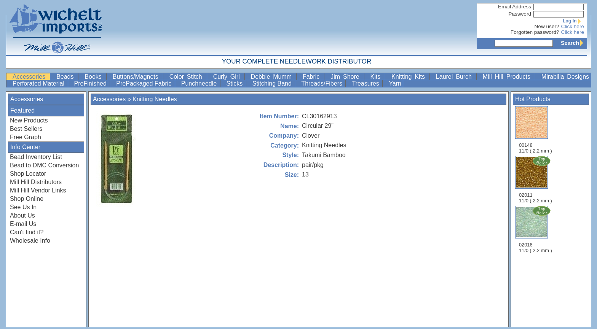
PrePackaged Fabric (144, 83)
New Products (29, 120)
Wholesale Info (30, 240)
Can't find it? (26, 232)
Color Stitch (187, 76)
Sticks (235, 83)
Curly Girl (228, 76)
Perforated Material (39, 83)
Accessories (30, 76)
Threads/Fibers (322, 83)
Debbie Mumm (273, 76)
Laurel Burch (455, 76)
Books (94, 76)
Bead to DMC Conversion (44, 165)
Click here (572, 26)
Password (519, 14)
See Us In (23, 207)
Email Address (514, 7)
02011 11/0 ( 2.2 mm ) (536, 179)
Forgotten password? (535, 32)
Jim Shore (346, 76)
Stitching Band (273, 83)
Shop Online (26, 198)
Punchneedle (200, 83)
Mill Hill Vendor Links (38, 190)
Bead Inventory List (36, 157)
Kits (377, 76)
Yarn (395, 83)
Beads (66, 76)
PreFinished (91, 83)
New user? (547, 26)
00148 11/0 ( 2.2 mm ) (535, 130)
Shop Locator (28, 173)
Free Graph (25, 137)
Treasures (366, 83)
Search (574, 43)
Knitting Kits (409, 76)
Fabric (312, 76)
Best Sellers (26, 129)
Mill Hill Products (508, 76)
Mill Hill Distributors (36, 182)
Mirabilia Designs (565, 76)
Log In (573, 21)
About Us (22, 215)
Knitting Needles (154, 99)
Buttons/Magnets (137, 76)
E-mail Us (23, 224)
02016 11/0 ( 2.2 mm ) (536, 229)
